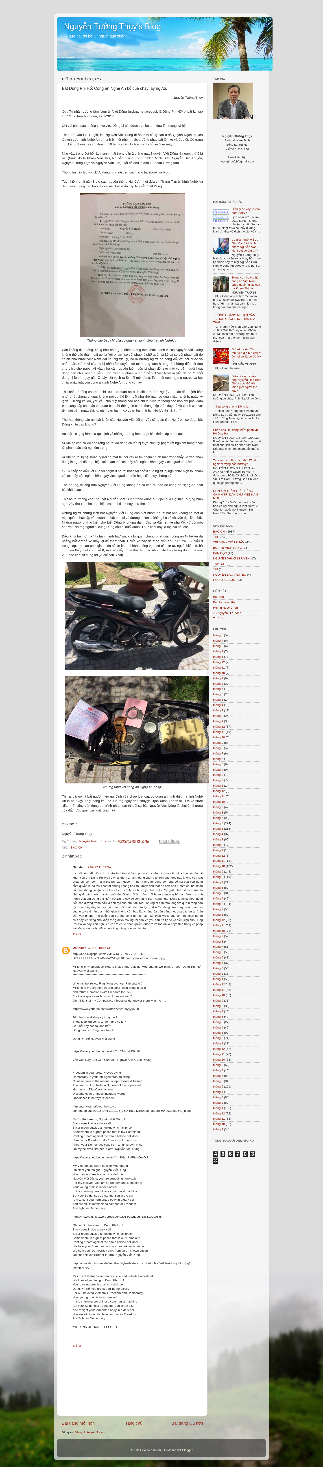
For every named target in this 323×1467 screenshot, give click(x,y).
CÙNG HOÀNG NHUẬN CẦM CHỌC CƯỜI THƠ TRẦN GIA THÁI (234, 319)
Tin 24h (218, 618)
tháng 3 (218, 646)
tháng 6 (218, 694)
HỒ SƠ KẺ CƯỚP (225, 579)
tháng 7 (218, 689)
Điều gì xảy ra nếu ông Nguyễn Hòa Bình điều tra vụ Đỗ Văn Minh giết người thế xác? (246, 384)
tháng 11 (219, 667)
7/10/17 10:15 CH (99, 947)
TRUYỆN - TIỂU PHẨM (228, 542)
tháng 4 (218, 640)
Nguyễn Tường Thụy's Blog (112, 26)
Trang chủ (133, 1423)
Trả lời (77, 934)
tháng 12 (219, 662)
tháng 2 (218, 651)
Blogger (187, 1450)
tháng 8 (218, 683)
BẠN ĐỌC (220, 553)
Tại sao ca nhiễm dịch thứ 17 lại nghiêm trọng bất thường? (234, 462)
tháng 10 (219, 673)
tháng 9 (218, 678)
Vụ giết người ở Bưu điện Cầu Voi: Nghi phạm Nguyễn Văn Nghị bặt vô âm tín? (244, 245)
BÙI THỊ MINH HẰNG (227, 547)
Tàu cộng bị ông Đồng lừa (232, 406)
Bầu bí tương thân (225, 602)
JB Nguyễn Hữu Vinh (227, 613)
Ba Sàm (218, 597)
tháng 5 (218, 635)
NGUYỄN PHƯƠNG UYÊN (231, 558)
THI (215, 569)
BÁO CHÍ (77, 847)
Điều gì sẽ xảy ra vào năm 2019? (245, 210)
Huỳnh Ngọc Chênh (226, 607)
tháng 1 (218, 656)
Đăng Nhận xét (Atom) (89, 1432)
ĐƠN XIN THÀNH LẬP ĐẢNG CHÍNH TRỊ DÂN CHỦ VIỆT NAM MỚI (235, 494)
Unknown (79, 947)
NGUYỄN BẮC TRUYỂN (229, 574)
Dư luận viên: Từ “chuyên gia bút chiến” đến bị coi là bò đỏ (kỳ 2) (246, 355)
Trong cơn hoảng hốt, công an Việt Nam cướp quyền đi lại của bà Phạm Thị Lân (245, 283)
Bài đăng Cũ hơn (187, 1423)
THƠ (216, 537)
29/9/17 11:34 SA (99, 867)
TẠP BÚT (219, 564)
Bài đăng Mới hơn (78, 1423)
